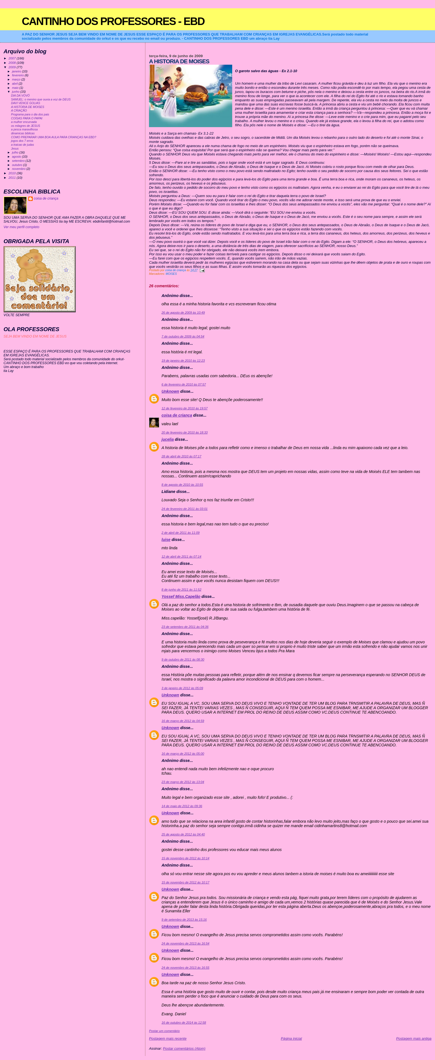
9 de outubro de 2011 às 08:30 (182, 659)
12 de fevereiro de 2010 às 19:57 (184, 408)
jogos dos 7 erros (22, 140)
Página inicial (291, 1038)
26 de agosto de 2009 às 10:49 (183, 312)
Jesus (15, 148)
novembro (19, 168)
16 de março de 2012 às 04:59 (182, 720)
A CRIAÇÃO (19, 110)
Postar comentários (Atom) (184, 1048)
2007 (13, 58)
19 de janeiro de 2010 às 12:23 (183, 360)
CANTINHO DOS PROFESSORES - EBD (113, 21)
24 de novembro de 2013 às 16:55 (185, 967)
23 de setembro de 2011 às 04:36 (184, 626)
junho (16, 91)
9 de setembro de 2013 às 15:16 (184, 919)
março (16, 79)
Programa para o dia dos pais (30, 114)
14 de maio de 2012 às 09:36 (181, 806)
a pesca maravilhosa (24, 129)
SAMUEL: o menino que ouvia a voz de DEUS (41, 99)
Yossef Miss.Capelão (180, 596)
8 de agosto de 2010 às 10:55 (182, 484)
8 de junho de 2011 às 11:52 (181, 589)
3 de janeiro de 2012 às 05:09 (182, 688)
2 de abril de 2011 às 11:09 (180, 532)
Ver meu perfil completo (21, 227)
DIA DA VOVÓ (20, 95)
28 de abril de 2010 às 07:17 (181, 456)
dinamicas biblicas (23, 133)
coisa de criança (176, 415)
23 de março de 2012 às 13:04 (182, 782)
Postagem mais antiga (413, 1038)
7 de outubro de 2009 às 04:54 (182, 336)
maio (15, 87)
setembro (19, 160)
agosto (17, 156)
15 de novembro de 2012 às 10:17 (185, 882)
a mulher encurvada (24, 122)
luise (165, 539)
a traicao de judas (22, 144)
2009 (13, 67)
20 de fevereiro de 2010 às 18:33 (184, 432)
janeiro (17, 71)
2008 (13, 62)
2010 (13, 173)
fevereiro (18, 75)
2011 (13, 177)
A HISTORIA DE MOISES (27, 107)
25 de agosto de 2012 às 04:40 (183, 834)
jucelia (167, 439)
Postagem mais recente (167, 1038)
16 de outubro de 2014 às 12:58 (183, 1022)
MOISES (171, 273)
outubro (17, 165)
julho (15, 152)
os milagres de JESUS (25, 125)
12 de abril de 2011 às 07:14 (181, 556)
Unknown (170, 391)
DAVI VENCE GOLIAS (25, 103)
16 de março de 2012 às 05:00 (182, 753)
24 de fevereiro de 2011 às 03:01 (184, 508)
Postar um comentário (164, 1031)
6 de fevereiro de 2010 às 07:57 (183, 384)
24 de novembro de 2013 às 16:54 (185, 943)
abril (15, 83)
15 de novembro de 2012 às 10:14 (185, 858)
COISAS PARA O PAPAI (26, 118)
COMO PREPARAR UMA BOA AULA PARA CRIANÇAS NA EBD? (53, 137)
